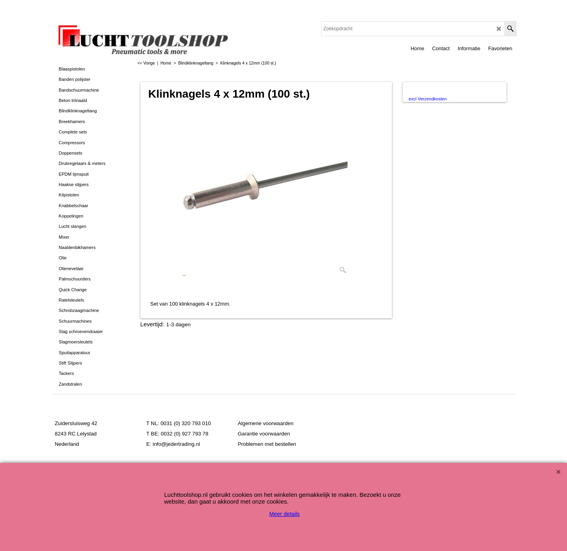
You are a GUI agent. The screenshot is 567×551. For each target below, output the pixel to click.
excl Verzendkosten (427, 98)
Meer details (284, 514)
